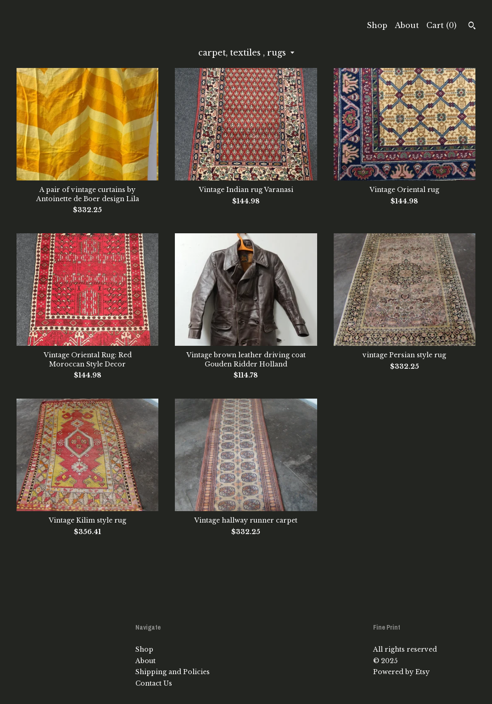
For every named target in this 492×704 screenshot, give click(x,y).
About (407, 25)
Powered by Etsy (401, 672)
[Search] (472, 27)
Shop (377, 25)
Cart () (441, 25)
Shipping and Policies (172, 672)
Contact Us (153, 683)
